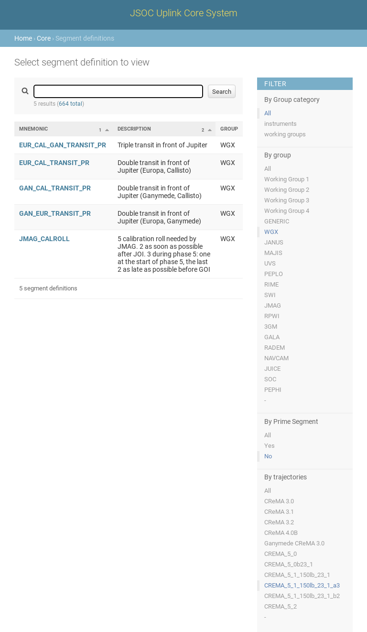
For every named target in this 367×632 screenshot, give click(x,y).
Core (44, 38)
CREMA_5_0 (280, 553)
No (268, 456)
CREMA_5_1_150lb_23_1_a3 (302, 585)
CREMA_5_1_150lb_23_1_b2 (302, 595)
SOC (270, 379)
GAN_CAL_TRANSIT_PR (55, 188)
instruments (280, 123)
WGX (271, 231)
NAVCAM (276, 358)
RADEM (274, 347)
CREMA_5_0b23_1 (288, 564)
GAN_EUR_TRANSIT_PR (55, 213)
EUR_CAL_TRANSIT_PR (54, 162)
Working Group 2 (286, 189)
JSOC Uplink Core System (183, 13)
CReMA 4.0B (281, 532)
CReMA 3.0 (279, 501)
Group (229, 129)
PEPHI (272, 389)
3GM (270, 326)
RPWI (272, 316)
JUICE (272, 368)
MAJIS (273, 252)
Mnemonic (33, 129)
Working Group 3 (286, 200)
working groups (285, 134)
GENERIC (276, 221)
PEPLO (273, 273)
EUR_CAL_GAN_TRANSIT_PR (62, 145)
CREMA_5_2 (280, 606)
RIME (271, 284)
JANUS (273, 242)
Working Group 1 (286, 179)
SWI (270, 295)
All (267, 113)
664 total (70, 103)
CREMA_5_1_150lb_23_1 (297, 574)
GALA (272, 337)
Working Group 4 (286, 210)
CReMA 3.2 (279, 522)
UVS (270, 263)
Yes (269, 445)
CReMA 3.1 (279, 511)
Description (134, 129)
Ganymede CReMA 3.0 (294, 543)
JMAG (272, 305)
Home (23, 38)
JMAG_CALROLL (44, 239)
